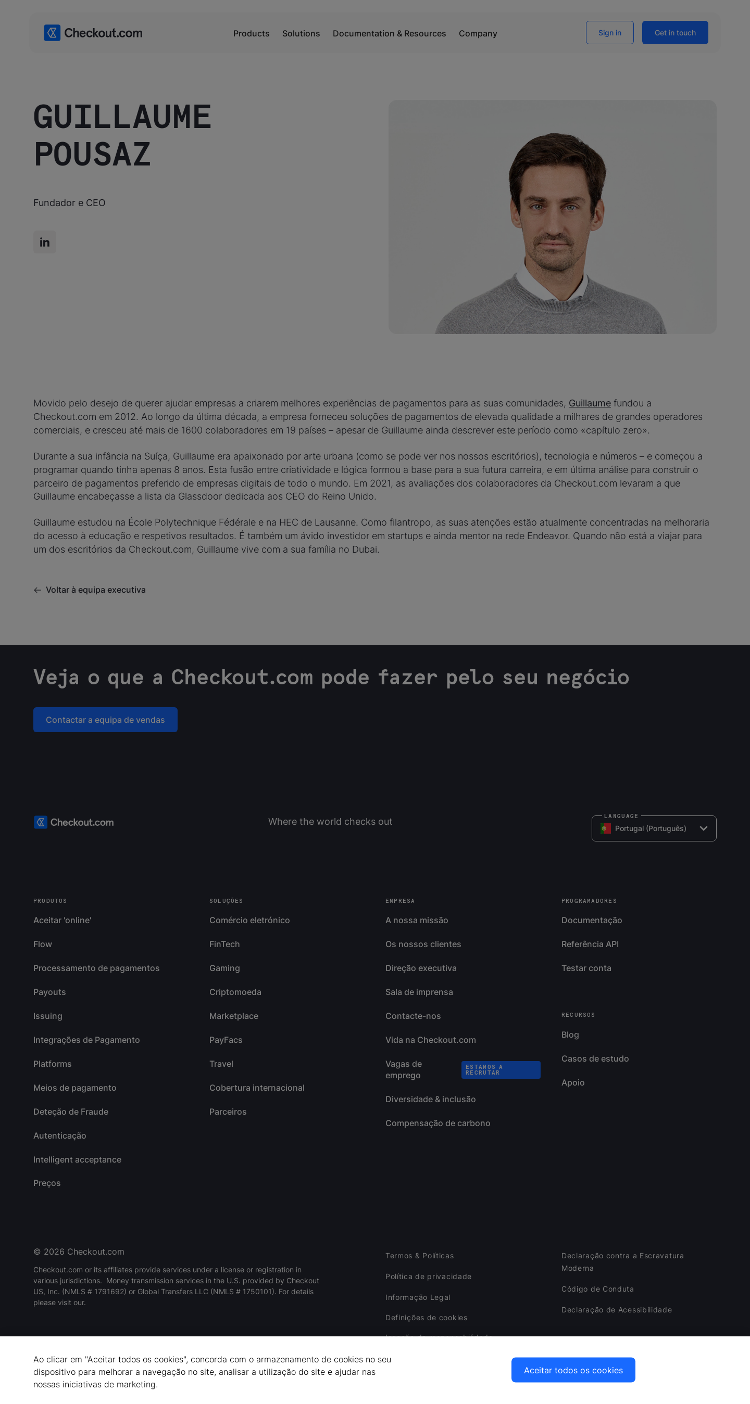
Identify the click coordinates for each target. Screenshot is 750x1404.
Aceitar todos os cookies (573, 1370)
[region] (375, 1370)
